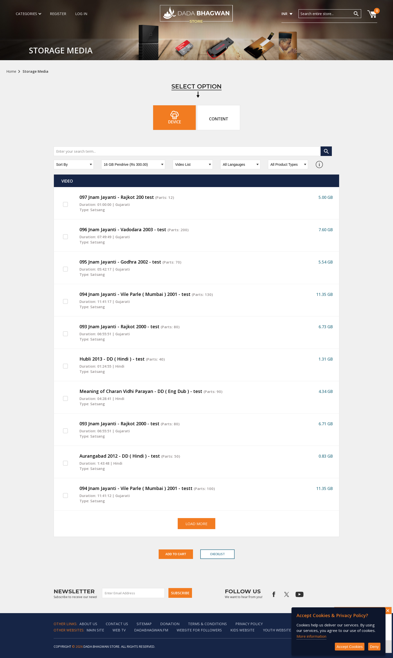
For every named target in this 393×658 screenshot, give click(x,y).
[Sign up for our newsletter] (133, 593)
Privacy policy (249, 623)
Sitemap (144, 623)
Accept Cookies (350, 646)
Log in (81, 13)
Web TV (119, 630)
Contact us (117, 623)
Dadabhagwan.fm (151, 630)
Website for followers (199, 630)
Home (11, 71)
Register (58, 13)
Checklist (217, 554)
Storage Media (35, 71)
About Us (88, 623)
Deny (374, 646)
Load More (196, 523)
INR (284, 13)
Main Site (95, 630)
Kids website (242, 630)
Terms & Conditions (207, 623)
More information (311, 636)
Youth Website (277, 630)
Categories (28, 13)
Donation (169, 623)
